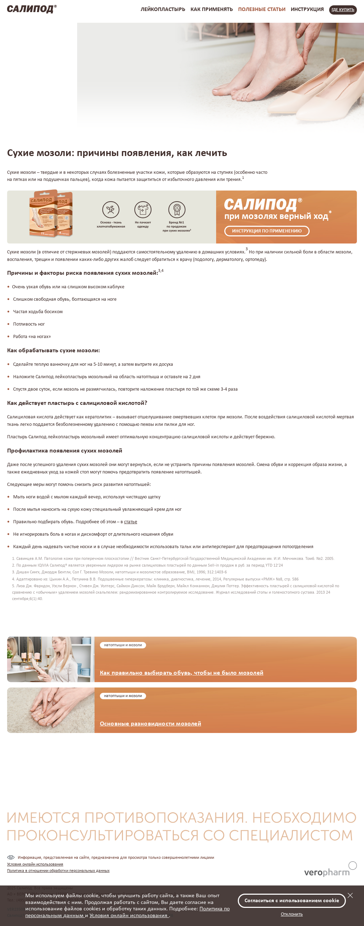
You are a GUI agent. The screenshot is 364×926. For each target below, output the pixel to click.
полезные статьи (261, 9)
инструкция (307, 9)
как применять (212, 9)
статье (130, 522)
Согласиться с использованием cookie (292, 901)
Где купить (343, 10)
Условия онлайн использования (129, 916)
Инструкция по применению (267, 231)
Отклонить (292, 914)
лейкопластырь (163, 9)
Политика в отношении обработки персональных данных (58, 871)
